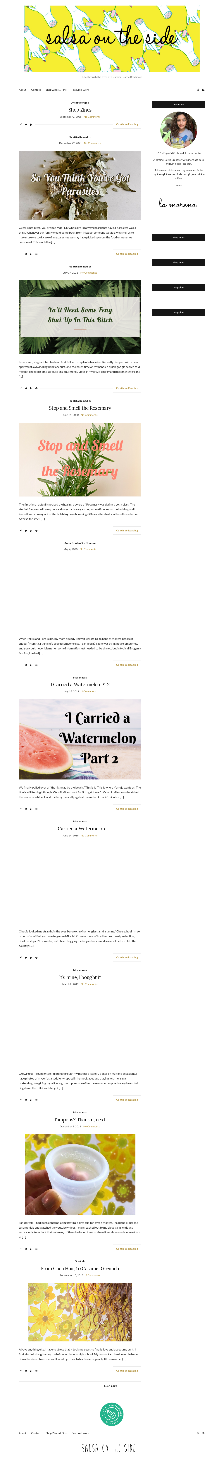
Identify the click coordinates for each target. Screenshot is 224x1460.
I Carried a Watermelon (80, 829)
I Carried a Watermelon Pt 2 (80, 684)
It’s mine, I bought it (80, 977)
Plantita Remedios (80, 137)
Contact (36, 89)
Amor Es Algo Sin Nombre (80, 543)
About (22, 89)
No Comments (92, 116)
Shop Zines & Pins (56, 89)
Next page (110, 1385)
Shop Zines (80, 110)
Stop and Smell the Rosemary (80, 408)
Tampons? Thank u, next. (80, 1120)
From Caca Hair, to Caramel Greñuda (80, 1268)
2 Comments (88, 691)
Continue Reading (127, 124)
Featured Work (80, 89)
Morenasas (80, 677)
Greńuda (80, 1261)
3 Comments (93, 1275)
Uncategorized (80, 102)
